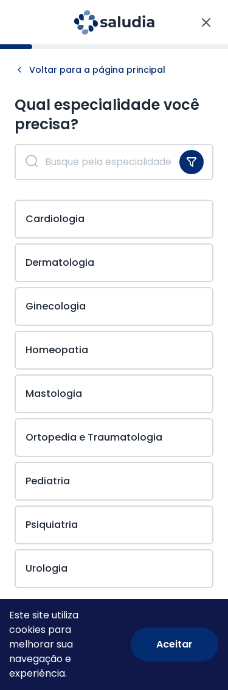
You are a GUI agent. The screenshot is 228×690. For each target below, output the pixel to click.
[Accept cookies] (174, 644)
